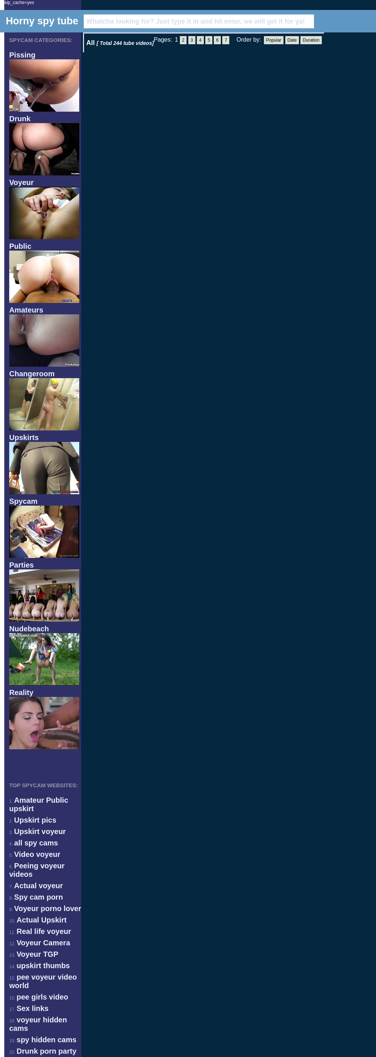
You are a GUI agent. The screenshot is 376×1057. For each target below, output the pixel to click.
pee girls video (42, 997)
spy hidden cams (46, 1040)
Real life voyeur (44, 931)
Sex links (33, 1008)
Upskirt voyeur (40, 831)
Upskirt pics (35, 820)
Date (292, 40)
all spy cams (36, 843)
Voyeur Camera (43, 943)
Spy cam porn (38, 897)
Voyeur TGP (37, 954)
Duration (311, 40)
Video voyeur (37, 854)
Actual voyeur (38, 886)
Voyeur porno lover (47, 908)
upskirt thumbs (43, 966)
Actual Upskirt (42, 920)
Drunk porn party (46, 1051)
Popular (273, 40)
